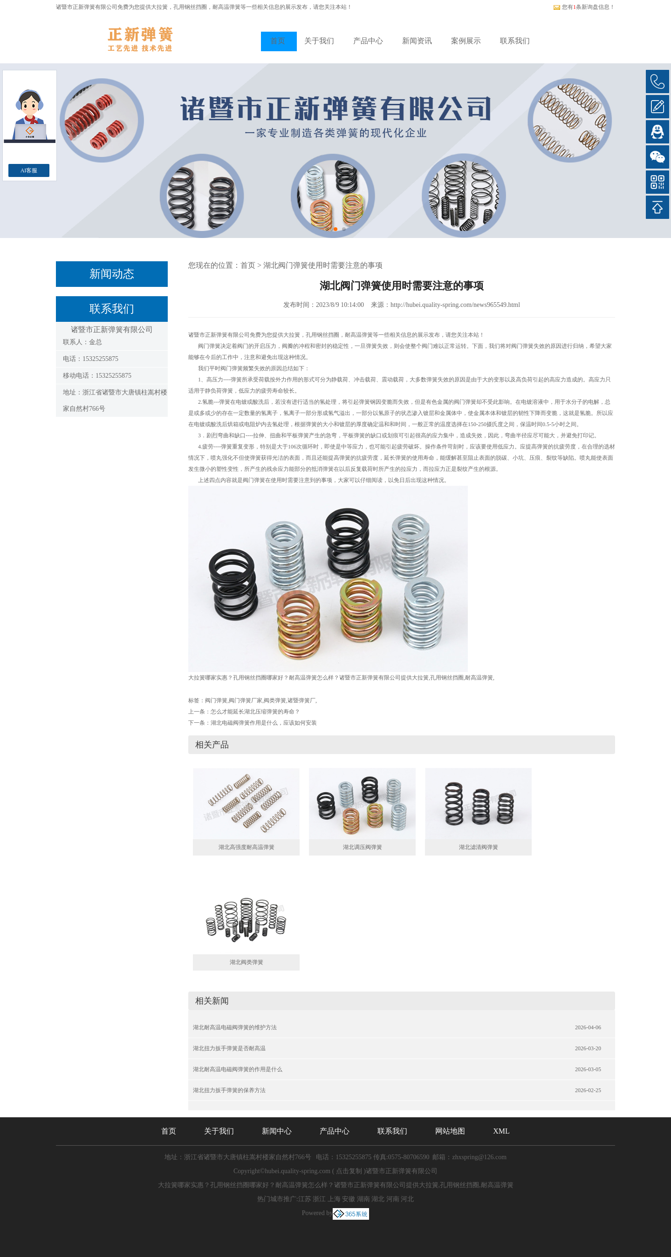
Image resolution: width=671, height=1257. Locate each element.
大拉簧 (159, 7)
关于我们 (319, 41)
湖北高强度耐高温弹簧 (246, 847)
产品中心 (368, 41)
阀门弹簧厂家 (245, 700)
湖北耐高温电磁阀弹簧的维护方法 (235, 1027)
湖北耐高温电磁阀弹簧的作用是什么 (237, 1069)
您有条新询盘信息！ (584, 7)
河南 (392, 1199)
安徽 (348, 1199)
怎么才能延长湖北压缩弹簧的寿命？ (255, 711)
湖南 (363, 1199)
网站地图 (450, 1131)
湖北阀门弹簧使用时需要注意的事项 (323, 265)
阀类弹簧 (275, 700)
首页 (277, 41)
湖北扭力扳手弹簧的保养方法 (229, 1090)
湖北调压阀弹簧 (362, 847)
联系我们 (515, 41)
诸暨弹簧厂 (301, 700)
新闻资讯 (417, 41)
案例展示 (466, 41)
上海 (334, 1199)
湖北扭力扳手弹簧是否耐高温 (229, 1048)
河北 (407, 1199)
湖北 (377, 1199)
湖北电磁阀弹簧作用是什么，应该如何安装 (264, 723)
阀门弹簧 (216, 700)
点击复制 (349, 1171)
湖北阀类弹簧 (246, 962)
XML (501, 1131)
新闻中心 (277, 1131)
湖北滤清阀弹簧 (478, 847)
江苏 (304, 1199)
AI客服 (29, 170)
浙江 (319, 1199)
